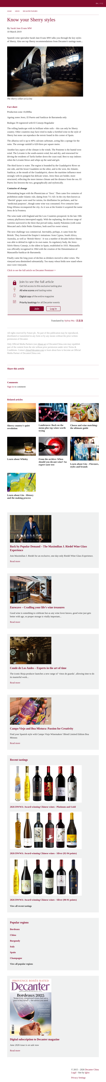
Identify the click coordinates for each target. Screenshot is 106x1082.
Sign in (10, 386)
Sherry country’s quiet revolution (18, 427)
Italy (12, 946)
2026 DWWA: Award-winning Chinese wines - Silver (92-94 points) (43, 853)
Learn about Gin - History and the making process (20, 496)
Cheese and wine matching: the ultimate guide (84, 427)
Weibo (8, 373)
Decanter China (53, 3)
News (17, 11)
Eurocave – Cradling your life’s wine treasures (37, 607)
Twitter (35, 373)
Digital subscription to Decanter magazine (34, 1039)
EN (97, 3)
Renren (30, 373)
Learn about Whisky (17, 459)
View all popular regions (23, 964)
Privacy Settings (78, 1077)
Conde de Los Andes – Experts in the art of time (38, 668)
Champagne (16, 958)
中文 (101, 3)
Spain (13, 952)
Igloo (87, 1072)
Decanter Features (30, 11)
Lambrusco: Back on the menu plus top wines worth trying (52, 428)
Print (44, 373)
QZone (24, 373)
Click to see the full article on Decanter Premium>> (31, 270)
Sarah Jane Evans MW (21, 28)
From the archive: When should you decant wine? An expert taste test (53, 462)
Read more (16, 561)
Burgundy (15, 940)
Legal (73, 1072)
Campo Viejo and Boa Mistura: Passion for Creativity (41, 728)
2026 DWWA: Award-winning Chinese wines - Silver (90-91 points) (43, 899)
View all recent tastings (22, 906)
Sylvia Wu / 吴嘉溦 (73, 320)
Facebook (40, 373)
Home (9, 11)
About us (42, 344)
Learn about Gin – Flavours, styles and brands (84, 465)
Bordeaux (15, 929)
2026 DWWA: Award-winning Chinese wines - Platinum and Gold (43, 806)
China (13, 934)
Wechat (14, 373)
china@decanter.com (34, 350)
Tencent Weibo (19, 373)
